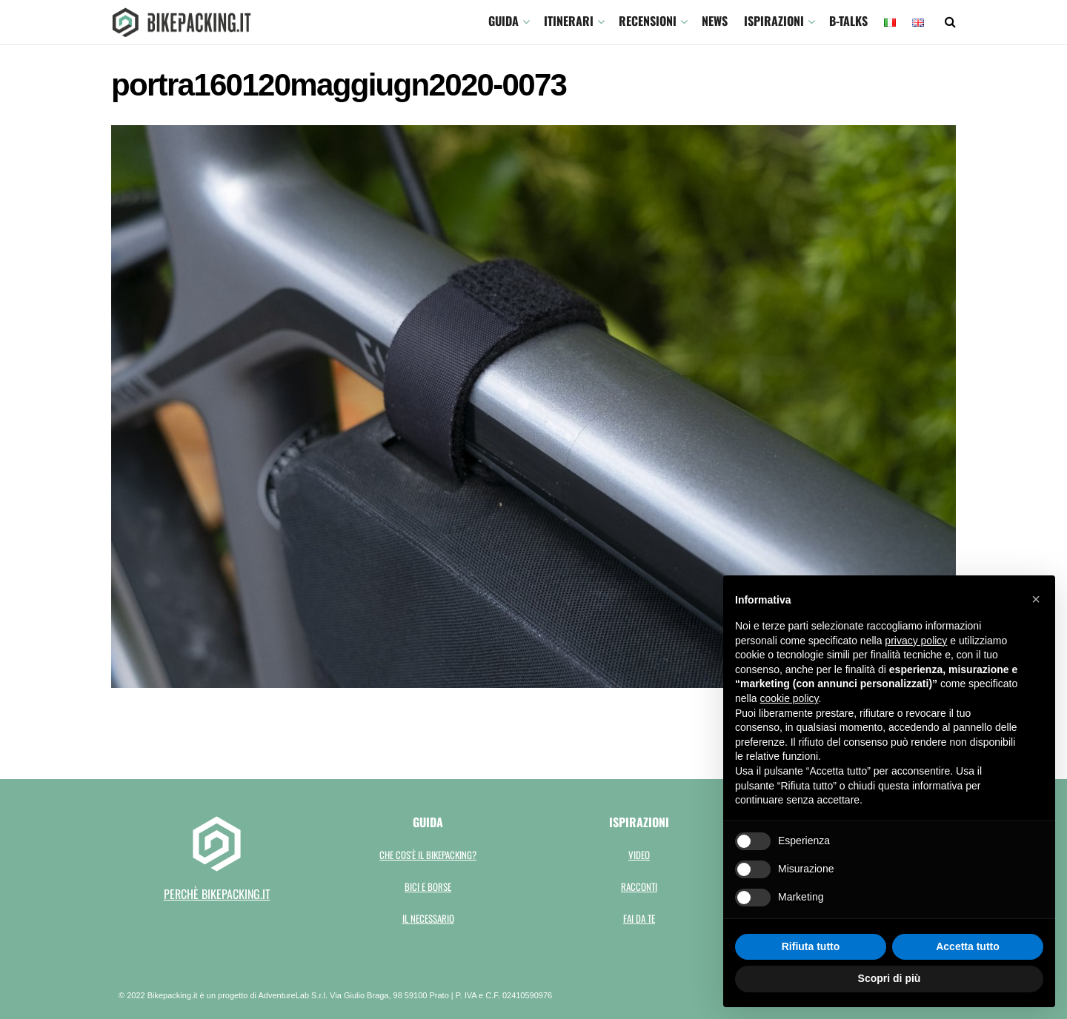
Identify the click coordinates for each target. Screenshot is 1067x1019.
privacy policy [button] (916, 641)
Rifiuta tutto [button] (811, 946)
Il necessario (428, 918)
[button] (1036, 599)
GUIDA (503, 21)
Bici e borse (428, 886)
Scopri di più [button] (889, 978)
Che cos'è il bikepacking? (427, 854)
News (715, 21)
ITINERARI (569, 21)
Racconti (639, 886)
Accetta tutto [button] (968, 946)
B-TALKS (848, 21)
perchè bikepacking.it (217, 894)
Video (639, 854)
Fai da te (639, 918)
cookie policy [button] (788, 698)
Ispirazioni (774, 21)
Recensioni (648, 21)
